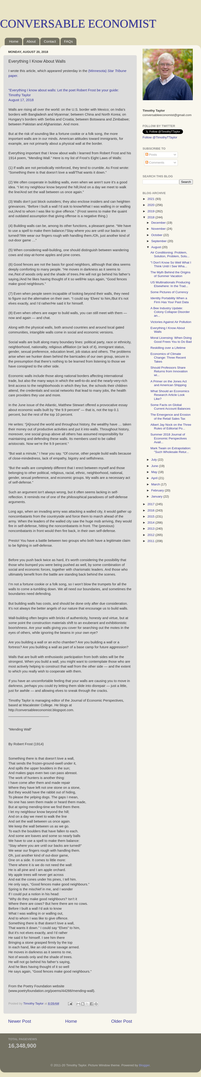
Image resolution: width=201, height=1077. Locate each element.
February (158, 490)
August (156, 247)
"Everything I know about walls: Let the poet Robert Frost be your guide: (63, 90)
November (159, 228)
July (154, 459)
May (154, 472)
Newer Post (19, 1021)
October (157, 235)
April (154, 478)
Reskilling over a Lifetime (168, 348)
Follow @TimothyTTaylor (160, 137)
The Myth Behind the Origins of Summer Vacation (170, 274)
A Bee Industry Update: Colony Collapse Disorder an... (170, 311)
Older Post (121, 1021)
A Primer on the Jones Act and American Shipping (169, 383)
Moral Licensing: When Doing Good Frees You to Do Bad (171, 339)
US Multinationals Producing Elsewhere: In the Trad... (170, 284)
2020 (151, 205)
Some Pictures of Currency (169, 292)
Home (13, 41)
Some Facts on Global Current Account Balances (170, 406)
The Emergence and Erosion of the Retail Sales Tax (171, 416)
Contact (50, 41)
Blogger (144, 1065)
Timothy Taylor (19, 95)
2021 (151, 199)
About (31, 41)
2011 (151, 541)
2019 (151, 211)
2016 (151, 510)
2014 (151, 522)
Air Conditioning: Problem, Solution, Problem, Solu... (170, 254)
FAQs (68, 41)
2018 (151, 217)
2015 (151, 516)
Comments (154, 162)
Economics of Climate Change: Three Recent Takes (168, 357)
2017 (151, 504)
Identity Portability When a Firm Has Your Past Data (170, 300)
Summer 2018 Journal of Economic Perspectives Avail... (169, 438)
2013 (151, 528)
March (156, 484)
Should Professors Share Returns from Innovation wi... (169, 371)
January (157, 496)
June (155, 466)
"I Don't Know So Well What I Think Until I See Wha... (171, 264)
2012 (151, 535)
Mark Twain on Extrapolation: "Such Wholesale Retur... (171, 450)
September (159, 241)
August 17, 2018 (21, 100)
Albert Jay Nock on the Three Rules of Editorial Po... (171, 426)
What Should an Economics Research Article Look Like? (170, 394)
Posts (151, 154)
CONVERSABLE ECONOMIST (78, 23)
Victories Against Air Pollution (171, 322)
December (159, 222)
